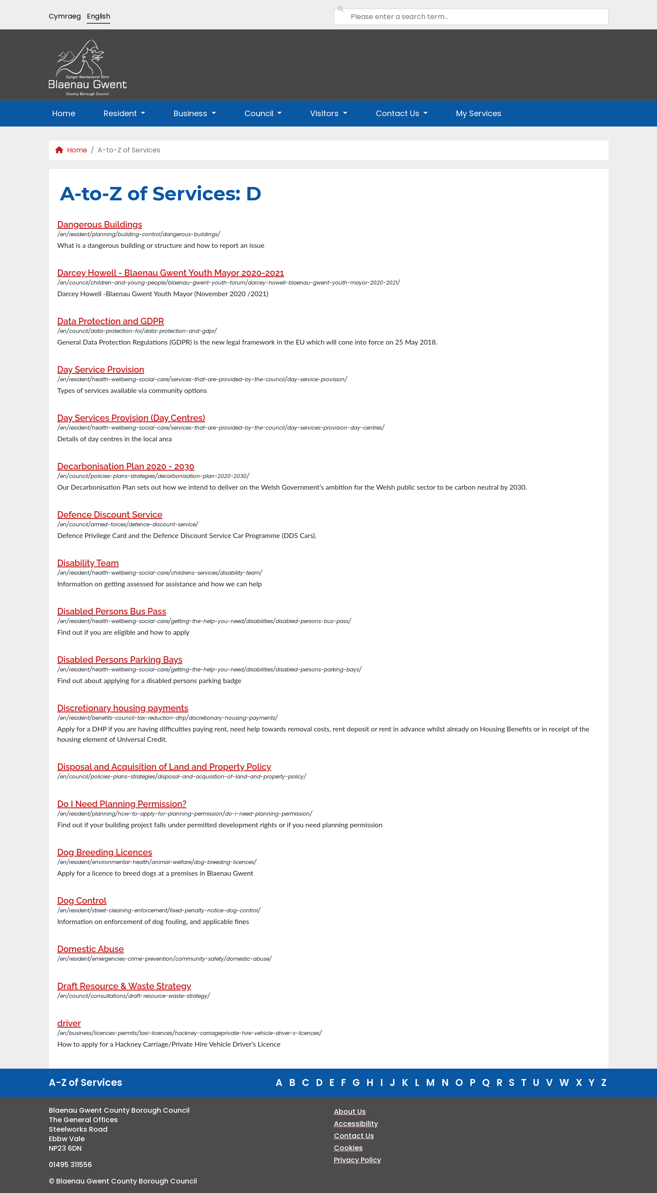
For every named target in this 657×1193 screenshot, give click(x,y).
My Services (478, 113)
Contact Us (354, 1136)
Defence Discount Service (110, 514)
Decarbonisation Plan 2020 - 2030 (126, 466)
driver (69, 1023)
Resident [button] (121, 113)
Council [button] (260, 113)
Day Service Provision (101, 369)
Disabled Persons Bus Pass (111, 611)
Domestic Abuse (90, 949)
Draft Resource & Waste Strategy (124, 986)
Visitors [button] (325, 113)
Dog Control (82, 901)
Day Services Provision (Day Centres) (131, 418)
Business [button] (191, 113)
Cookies (348, 1148)
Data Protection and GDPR (110, 321)
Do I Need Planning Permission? (122, 804)
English (98, 16)
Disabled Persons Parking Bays (120, 660)
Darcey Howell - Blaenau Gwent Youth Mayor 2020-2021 (170, 273)
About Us (350, 1112)
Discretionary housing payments (123, 708)
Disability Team (88, 563)
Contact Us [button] (399, 113)
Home (63, 113)
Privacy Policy (357, 1160)
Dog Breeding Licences (104, 852)
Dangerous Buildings (100, 224)
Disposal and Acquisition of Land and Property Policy (164, 767)
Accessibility (356, 1124)
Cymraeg (65, 16)
